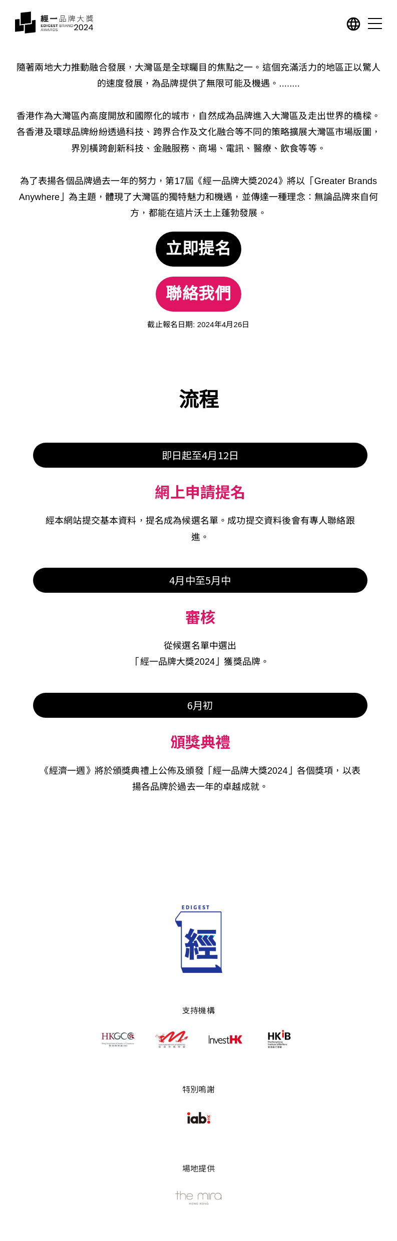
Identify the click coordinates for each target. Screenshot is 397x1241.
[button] (353, 26)
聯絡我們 (199, 294)
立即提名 (199, 249)
